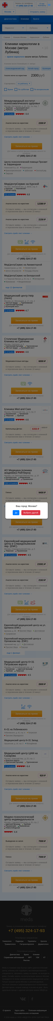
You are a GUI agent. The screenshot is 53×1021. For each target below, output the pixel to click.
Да (16, 513)
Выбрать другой (30, 513)
